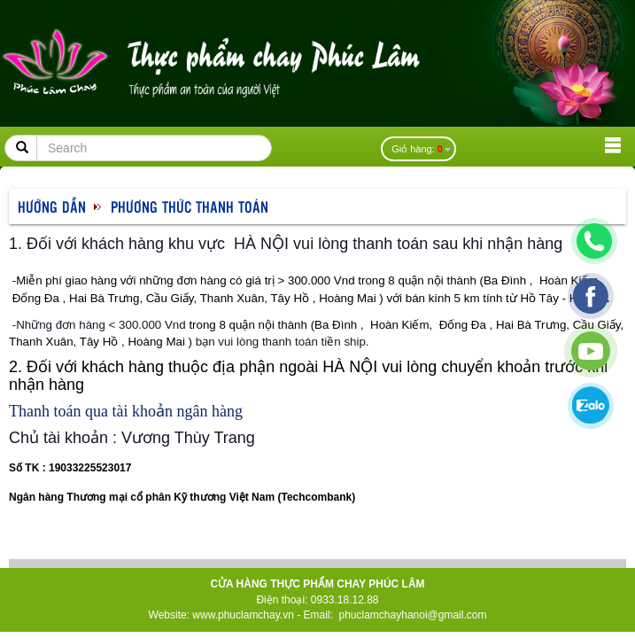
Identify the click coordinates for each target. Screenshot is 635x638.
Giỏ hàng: (417, 149)
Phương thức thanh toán (189, 206)
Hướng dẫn (52, 206)
